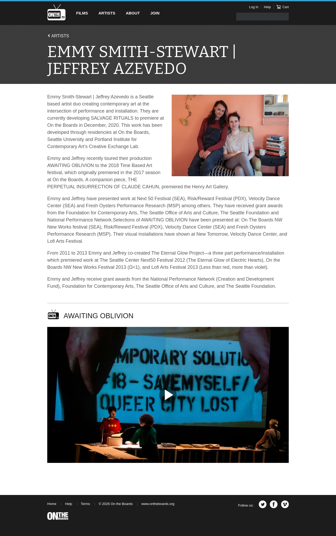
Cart (282, 7)
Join (155, 13)
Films (82, 13)
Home (51, 504)
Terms (85, 504)
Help (267, 7)
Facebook (273, 504)
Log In (254, 7)
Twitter (262, 504)
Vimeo (285, 504)
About (133, 13)
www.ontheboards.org (157, 504)
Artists (106, 13)
